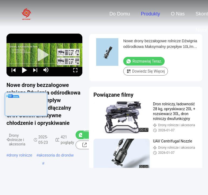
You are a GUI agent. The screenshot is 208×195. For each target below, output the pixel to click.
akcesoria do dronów (56, 155)
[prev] (13, 70)
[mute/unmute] (46, 70)
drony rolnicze (20, 155)
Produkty (150, 14)
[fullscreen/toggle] (75, 70)
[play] (44, 55)
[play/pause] (24, 70)
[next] (35, 70)
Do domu (119, 14)
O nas (178, 14)
